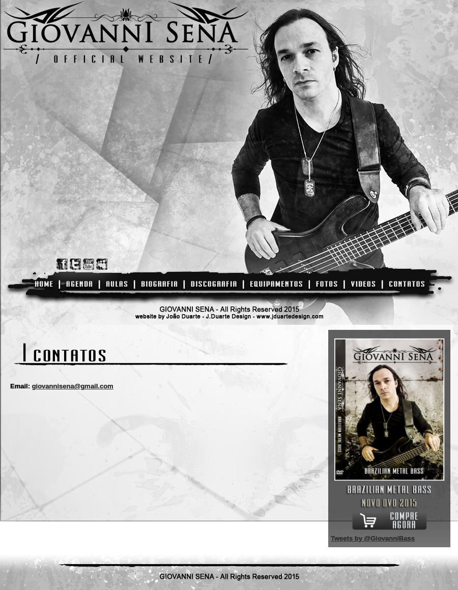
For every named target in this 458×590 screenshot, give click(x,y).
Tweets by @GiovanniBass (373, 538)
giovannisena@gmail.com (72, 386)
